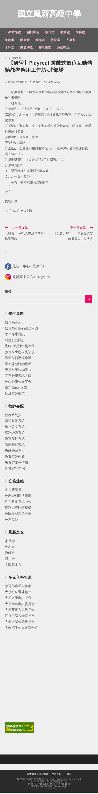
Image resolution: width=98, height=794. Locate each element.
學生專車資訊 (15, 335)
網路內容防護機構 (18, 509)
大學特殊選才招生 (18, 593)
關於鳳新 (44, 775)
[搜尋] (88, 300)
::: (3, 32)
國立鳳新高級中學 (49, 14)
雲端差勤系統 (15, 422)
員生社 (10, 560)
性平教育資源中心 (18, 503)
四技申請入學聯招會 (20, 617)
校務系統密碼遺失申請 (21, 329)
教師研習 (22, 83)
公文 (8, 193)
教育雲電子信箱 (16, 464)
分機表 (67, 775)
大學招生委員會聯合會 (21, 629)
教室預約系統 (15, 440)
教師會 (10, 554)
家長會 (10, 542)
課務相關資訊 (15, 446)
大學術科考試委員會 (20, 605)
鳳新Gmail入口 (16, 389)
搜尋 (8, 292)
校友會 (10, 548)
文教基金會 (13, 566)
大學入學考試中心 (18, 599)
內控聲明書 (13, 491)
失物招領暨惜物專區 (20, 347)
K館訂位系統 (14, 341)
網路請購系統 (15, 434)
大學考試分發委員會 (20, 623)
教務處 (11, 83)
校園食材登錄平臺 (18, 515)
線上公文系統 (15, 428)
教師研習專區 (15, 452)
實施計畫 (11, 202)
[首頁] (6, 59)
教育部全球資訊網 (18, 587)
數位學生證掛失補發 (20, 353)
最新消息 (31, 775)
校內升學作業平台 (18, 383)
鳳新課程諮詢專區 (18, 365)
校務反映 (11, 521)
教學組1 (37, 83)
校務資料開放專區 (18, 497)
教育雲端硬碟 (15, 458)
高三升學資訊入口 (18, 377)
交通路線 (56, 775)
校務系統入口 (15, 323)
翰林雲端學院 (15, 395)
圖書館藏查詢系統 (18, 371)
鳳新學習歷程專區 (18, 359)
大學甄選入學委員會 (20, 611)
